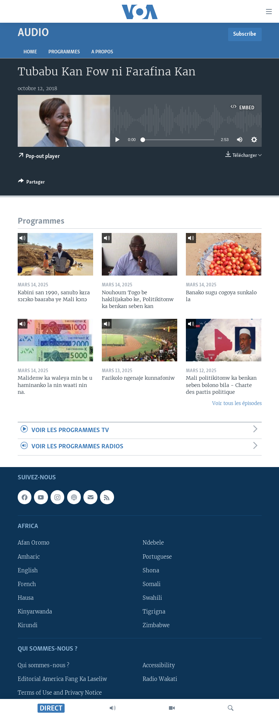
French (27, 584)
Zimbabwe (156, 625)
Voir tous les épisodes (237, 403)
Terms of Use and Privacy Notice (60, 693)
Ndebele (153, 543)
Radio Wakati (160, 679)
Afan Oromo (33, 543)
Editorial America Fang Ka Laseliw (62, 679)
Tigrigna (154, 611)
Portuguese (157, 556)
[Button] (31, 183)
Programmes (64, 52)
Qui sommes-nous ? (43, 665)
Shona (151, 570)
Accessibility (159, 665)
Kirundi (28, 625)
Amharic (29, 556)
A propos (102, 52)
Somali (152, 584)
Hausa (26, 597)
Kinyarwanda (35, 611)
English (28, 570)
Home (30, 52)
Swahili (152, 597)
